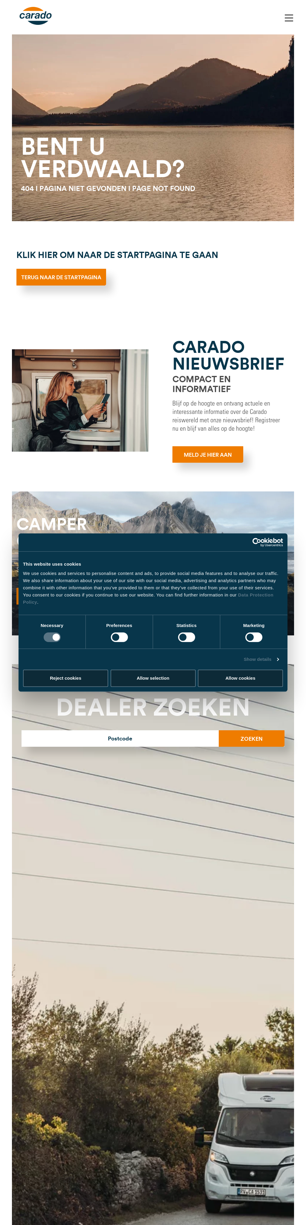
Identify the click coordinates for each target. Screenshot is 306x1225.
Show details (258, 659)
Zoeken (252, 738)
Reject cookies (65, 678)
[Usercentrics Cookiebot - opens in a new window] (257, 542)
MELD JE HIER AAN (208, 454)
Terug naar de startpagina (61, 277)
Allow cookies (240, 678)
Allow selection (153, 678)
